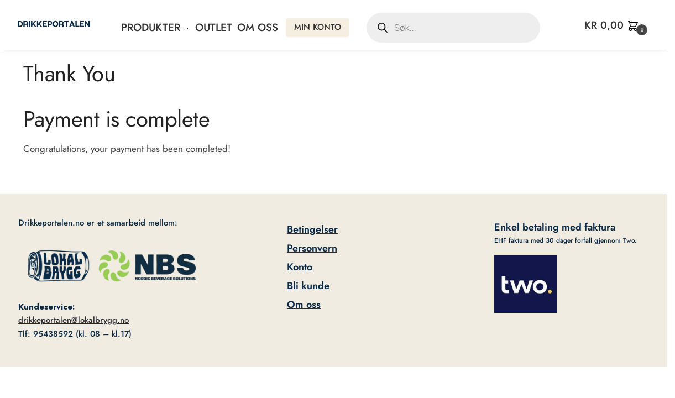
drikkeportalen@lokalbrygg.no (73, 320)
